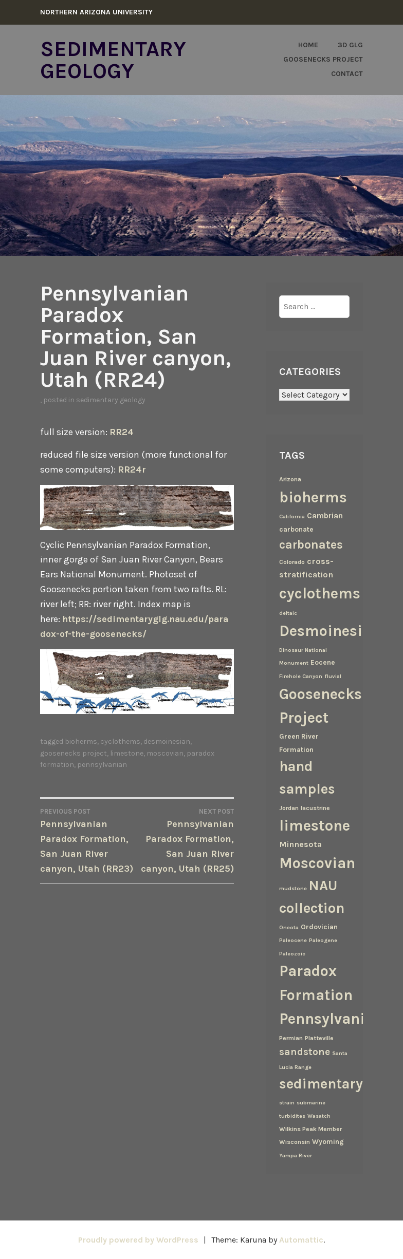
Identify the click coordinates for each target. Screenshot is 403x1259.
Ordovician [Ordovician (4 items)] (319, 926)
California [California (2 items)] (292, 516)
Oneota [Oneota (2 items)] (289, 927)
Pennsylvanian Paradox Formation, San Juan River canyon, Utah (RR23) (88, 837)
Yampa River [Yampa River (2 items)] (295, 1155)
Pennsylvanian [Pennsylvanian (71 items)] (331, 1018)
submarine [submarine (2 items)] (311, 1102)
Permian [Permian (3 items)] (291, 1037)
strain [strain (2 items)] (287, 1102)
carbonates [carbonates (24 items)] (311, 544)
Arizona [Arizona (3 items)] (290, 478)
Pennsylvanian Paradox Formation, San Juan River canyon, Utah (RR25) (185, 837)
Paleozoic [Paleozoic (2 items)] (292, 953)
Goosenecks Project (323, 59)
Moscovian (165, 750)
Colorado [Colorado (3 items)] (292, 561)
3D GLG (350, 45)
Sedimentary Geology (113, 59)
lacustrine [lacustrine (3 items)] (315, 807)
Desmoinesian (166, 739)
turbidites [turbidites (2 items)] (292, 1115)
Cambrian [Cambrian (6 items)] (325, 515)
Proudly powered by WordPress (138, 1239)
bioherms (81, 739)
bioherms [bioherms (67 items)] (313, 496)
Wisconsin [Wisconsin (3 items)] (294, 1141)
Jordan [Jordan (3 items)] (289, 807)
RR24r (132, 468)
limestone (126, 750)
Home (308, 45)
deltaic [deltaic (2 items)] (288, 612)
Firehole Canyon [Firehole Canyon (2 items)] (300, 675)
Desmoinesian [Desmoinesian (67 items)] (329, 629)
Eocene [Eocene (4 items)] (322, 661)
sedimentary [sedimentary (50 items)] (321, 1083)
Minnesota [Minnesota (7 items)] (300, 844)
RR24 (121, 431)
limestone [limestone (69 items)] (314, 825)
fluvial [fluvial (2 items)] (332, 675)
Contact (347, 73)
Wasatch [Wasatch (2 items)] (319, 1115)
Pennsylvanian (102, 762)
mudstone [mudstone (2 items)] (293, 888)
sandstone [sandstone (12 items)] (304, 1051)
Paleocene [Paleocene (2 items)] (293, 939)
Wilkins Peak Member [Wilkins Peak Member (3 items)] (310, 1128)
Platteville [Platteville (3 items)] (319, 1037)
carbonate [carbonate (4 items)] (296, 528)
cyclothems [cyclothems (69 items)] (319, 593)
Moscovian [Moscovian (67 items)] (317, 862)
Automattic (301, 1239)
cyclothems (120, 739)
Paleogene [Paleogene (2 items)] (323, 939)
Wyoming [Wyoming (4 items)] (328, 1141)
